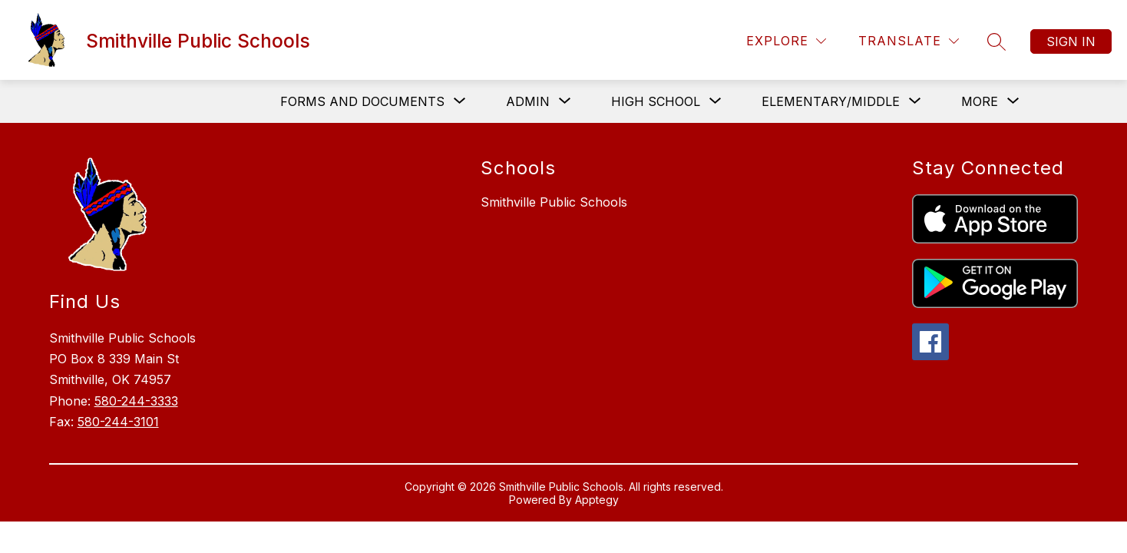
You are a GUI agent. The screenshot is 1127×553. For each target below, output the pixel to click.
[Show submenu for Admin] (528, 101)
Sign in (1071, 41)
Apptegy (597, 499)
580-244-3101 (118, 421)
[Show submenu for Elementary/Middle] (831, 101)
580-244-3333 (136, 401)
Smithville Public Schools (554, 202)
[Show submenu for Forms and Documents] (362, 101)
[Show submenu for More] (979, 101)
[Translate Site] (908, 41)
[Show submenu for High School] (655, 101)
